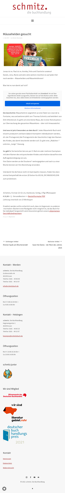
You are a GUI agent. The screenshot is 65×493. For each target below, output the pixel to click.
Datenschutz (7, 463)
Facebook (30, 478)
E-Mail (38, 478)
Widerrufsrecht (8, 468)
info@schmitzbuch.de (11, 286)
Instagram (26, 478)
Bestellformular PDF (36, 196)
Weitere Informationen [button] (32, 108)
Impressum (7, 459)
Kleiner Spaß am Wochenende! (15, 243)
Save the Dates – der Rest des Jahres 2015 (47, 244)
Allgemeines (12, 216)
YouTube (34, 478)
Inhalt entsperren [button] (32, 103)
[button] (4, 488)
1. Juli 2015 (6, 38)
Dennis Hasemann (17, 38)
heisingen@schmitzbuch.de (13, 336)
